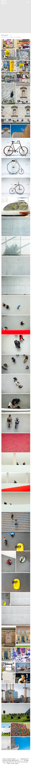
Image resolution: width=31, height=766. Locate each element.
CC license (17, 37)
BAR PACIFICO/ (15, 760)
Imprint (16, 763)
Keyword (4, 35)
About (8, 763)
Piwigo (23, 757)
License (12, 763)
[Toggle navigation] (28, 2)
